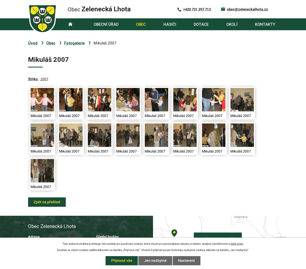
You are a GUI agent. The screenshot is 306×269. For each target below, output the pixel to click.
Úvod (70, 24)
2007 (44, 79)
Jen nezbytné (155, 260)
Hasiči (170, 24)
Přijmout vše (121, 260)
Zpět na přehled (47, 202)
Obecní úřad (106, 24)
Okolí (232, 24)
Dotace (201, 24)
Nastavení (186, 260)
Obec (141, 24)
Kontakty (265, 24)
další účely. (237, 243)
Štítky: (33, 79)
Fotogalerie (74, 43)
